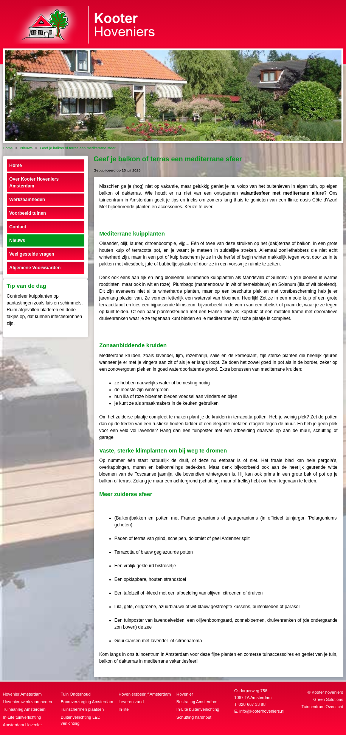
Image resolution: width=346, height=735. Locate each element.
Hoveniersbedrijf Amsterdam (145, 694)
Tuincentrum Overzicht (322, 706)
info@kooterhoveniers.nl (261, 711)
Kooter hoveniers (327, 692)
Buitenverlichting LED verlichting (81, 720)
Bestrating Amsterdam (197, 701)
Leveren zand (131, 701)
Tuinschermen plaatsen (82, 709)
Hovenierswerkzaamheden (27, 701)
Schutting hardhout (194, 717)
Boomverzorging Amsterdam (87, 701)
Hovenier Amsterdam (22, 694)
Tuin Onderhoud (76, 694)
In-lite (124, 709)
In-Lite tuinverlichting (22, 717)
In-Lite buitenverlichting (198, 709)
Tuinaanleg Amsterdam (24, 709)
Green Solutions (328, 699)
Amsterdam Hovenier (22, 725)
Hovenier (185, 694)
